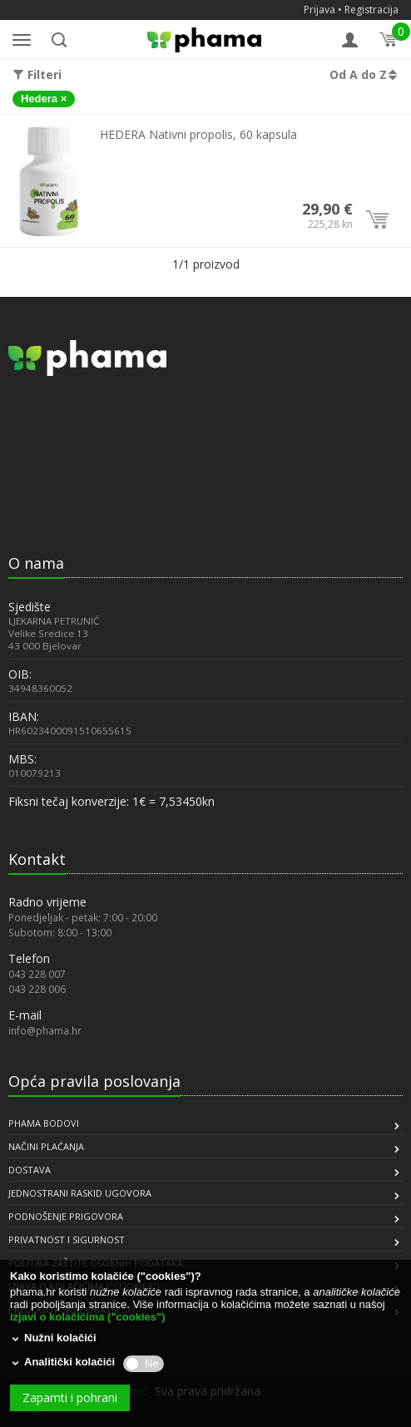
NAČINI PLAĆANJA (46, 1146)
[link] (50, 506)
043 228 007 (37, 973)
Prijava (319, 9)
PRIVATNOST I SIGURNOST (66, 1239)
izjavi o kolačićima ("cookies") (87, 1317)
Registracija (371, 9)
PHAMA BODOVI (43, 1123)
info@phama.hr (45, 1030)
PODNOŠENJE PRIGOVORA (65, 1216)
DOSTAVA (29, 1169)
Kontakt (37, 859)
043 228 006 (37, 988)
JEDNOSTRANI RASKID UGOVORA (79, 1193)
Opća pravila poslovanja (94, 1081)
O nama (36, 563)
